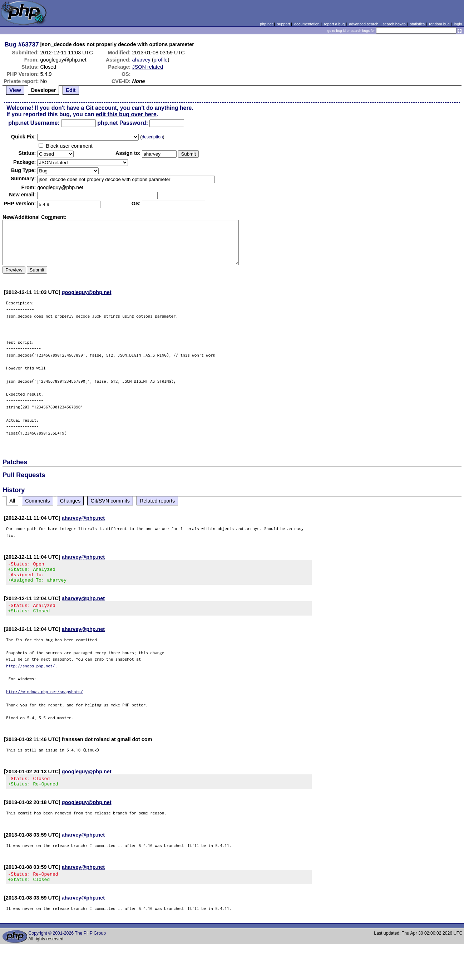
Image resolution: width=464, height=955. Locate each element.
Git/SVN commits (110, 501)
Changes (70, 501)
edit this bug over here (126, 114)
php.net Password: (122, 123)
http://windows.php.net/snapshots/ (44, 698)
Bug (11, 44)
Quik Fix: (23, 136)
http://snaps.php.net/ (30, 672)
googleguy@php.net (87, 292)
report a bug (334, 24)
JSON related (147, 67)
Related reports (157, 501)
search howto (393, 24)
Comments (37, 501)
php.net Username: (33, 123)
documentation (307, 24)
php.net (266, 24)
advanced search (363, 24)
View (15, 90)
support (283, 24)
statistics (417, 24)
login (458, 24)
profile (161, 60)
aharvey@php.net (83, 518)
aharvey (141, 60)
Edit (70, 90)
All (12, 501)
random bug (439, 24)
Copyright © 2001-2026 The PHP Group (67, 943)
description (152, 136)
